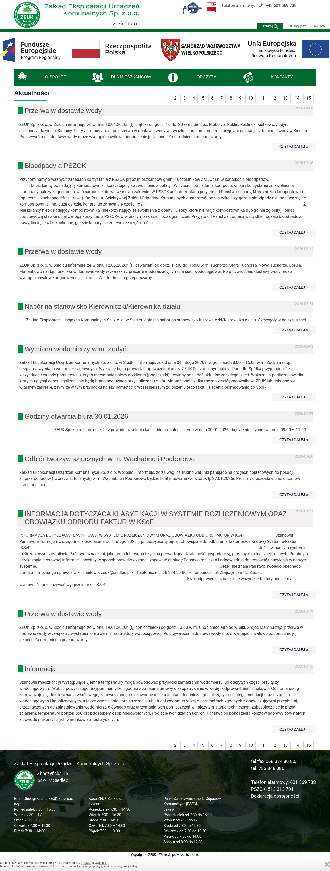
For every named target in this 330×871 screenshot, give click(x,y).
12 (273, 98)
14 (297, 98)
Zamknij (327, 864)
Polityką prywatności (94, 862)
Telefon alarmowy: (258, 5)
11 (262, 98)
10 (250, 98)
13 (285, 98)
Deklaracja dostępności (275, 796)
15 (308, 98)
